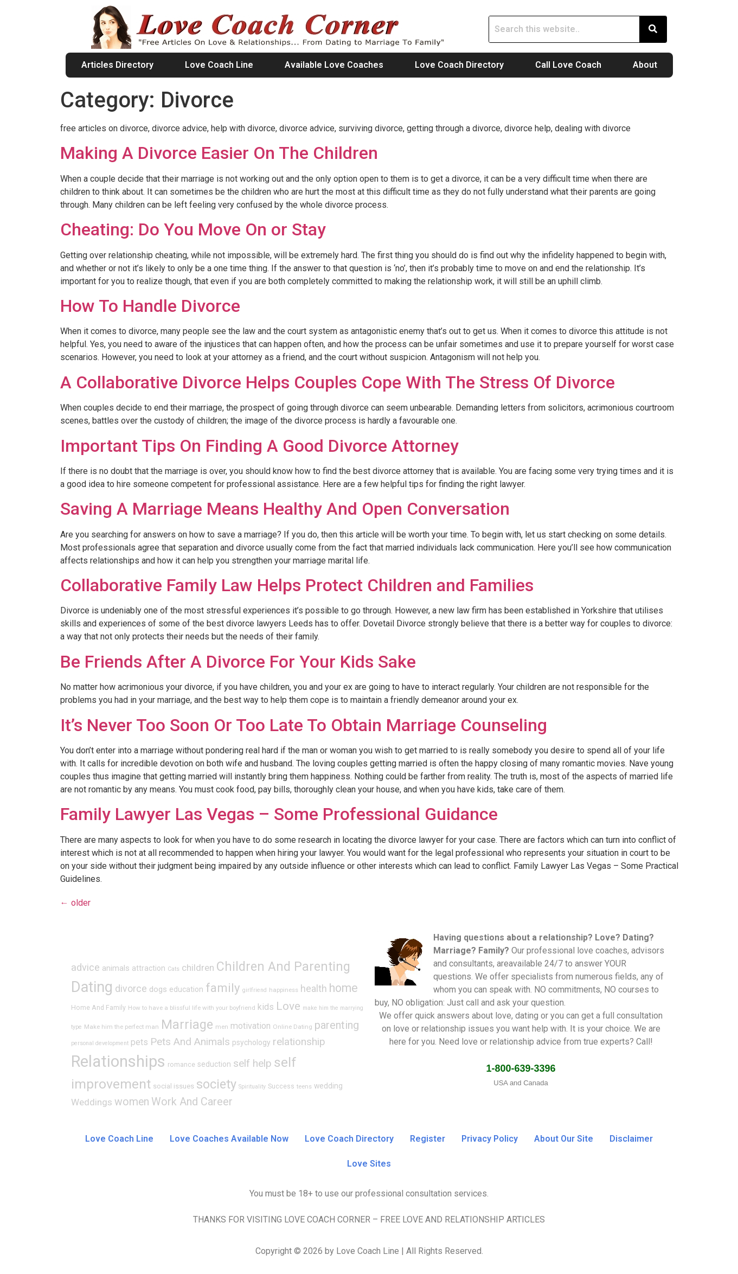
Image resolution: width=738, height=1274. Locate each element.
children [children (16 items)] (198, 967)
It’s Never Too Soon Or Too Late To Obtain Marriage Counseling (303, 725)
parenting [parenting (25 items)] (337, 1025)
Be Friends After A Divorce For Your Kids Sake (238, 661)
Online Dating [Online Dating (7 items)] (292, 1026)
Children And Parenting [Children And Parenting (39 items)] (283, 966)
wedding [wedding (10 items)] (328, 1085)
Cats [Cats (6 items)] (173, 968)
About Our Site (563, 1139)
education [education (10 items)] (186, 989)
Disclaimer (631, 1139)
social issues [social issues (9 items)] (173, 1086)
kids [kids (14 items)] (266, 1007)
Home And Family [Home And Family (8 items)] (98, 1007)
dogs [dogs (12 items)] (158, 989)
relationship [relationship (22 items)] (299, 1041)
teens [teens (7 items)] (304, 1086)
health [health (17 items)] (313, 988)
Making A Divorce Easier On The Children (219, 153)
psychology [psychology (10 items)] (251, 1042)
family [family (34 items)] (223, 988)
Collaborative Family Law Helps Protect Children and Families (297, 585)
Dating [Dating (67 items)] (92, 987)
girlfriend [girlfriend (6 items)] (254, 990)
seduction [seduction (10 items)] (214, 1064)
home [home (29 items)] (343, 988)
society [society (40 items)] (216, 1084)
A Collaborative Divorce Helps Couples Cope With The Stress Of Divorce (337, 382)
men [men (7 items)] (221, 1026)
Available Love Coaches (334, 65)
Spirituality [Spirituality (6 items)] (252, 1086)
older (75, 903)
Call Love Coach (568, 65)
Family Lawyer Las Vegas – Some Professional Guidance (279, 814)
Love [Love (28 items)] (288, 1006)
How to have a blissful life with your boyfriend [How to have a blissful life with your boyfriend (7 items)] (191, 1007)
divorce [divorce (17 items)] (131, 988)
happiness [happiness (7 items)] (283, 990)
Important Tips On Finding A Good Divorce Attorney (259, 446)
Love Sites (369, 1163)
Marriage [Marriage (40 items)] (187, 1024)
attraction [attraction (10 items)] (148, 968)
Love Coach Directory (459, 65)
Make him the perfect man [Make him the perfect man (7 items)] (121, 1026)
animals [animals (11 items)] (116, 968)
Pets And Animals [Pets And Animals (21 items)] (190, 1041)
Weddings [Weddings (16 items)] (91, 1102)
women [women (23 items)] (131, 1102)
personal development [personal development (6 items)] (100, 1043)
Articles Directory (117, 65)
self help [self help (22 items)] (252, 1063)
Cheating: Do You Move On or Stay (193, 229)
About (645, 65)
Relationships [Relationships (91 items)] (118, 1061)
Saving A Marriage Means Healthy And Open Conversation (285, 508)
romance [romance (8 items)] (181, 1064)
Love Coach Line (219, 65)
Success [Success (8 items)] (281, 1086)
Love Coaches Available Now (229, 1139)
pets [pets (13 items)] (139, 1042)
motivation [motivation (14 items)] (250, 1026)
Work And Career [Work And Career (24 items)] (192, 1102)
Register (427, 1139)
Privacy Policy (489, 1139)
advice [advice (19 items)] (85, 967)
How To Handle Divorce (150, 306)
